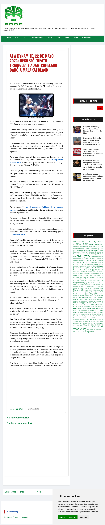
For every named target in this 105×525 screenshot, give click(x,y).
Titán (92, 325)
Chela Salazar (96, 258)
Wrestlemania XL (79, 331)
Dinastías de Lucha (84, 266)
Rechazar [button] (72, 517)
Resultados (98, 303)
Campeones (86, 37)
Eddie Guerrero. (80, 268)
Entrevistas (76, 271)
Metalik (83, 294)
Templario (94, 321)
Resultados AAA (77, 305)
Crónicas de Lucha (95, 262)
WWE (50, 37)
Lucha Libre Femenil (86, 288)
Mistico (97, 294)
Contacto (25, 517)
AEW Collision (94, 244)
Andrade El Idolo (91, 248)
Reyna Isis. (93, 310)
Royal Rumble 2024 (89, 316)
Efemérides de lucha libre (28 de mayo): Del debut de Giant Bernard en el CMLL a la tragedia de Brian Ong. (92, 165)
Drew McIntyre (98, 266)
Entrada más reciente (14, 492)
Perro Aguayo (97, 299)
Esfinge (84, 271)
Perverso (75, 301)
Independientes (37, 37)
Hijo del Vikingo (84, 279)
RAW (74, 303)
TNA (86, 321)
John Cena (90, 283)
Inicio (9, 37)
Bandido (91, 252)
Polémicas (98, 301)
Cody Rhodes (80, 262)
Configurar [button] (83, 517)
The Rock (96, 323)
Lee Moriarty (97, 284)
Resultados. (84, 310)
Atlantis (83, 252)
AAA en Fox (100, 241)
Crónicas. (75, 264)
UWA (98, 325)
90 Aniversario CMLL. (79, 241)
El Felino (99, 268)
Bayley (99, 252)
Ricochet (82, 312)
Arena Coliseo (79, 250)
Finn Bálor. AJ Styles (95, 273)
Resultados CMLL (89, 305)
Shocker (99, 319)
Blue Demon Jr (84, 254)
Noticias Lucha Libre (85, 299)
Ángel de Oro (90, 332)
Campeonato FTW (17, 234)
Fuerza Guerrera (77, 275)
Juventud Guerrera (84, 284)
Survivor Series (77, 321)
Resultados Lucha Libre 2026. (92, 306)
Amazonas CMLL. (95, 246)
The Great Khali (86, 323)
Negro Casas (92, 297)
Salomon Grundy (78, 317)
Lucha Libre (90, 286)
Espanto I (93, 271)
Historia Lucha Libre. (94, 281)
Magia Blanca (91, 292)
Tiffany (85, 325)
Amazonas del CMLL (79, 248)
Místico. (75, 297)
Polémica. (90, 301)
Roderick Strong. (84, 314)
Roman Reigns (96, 314)
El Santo (89, 270)
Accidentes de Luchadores (80, 246)
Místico (97, 295)
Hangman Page (81, 277)
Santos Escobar (79, 319)
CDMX (93, 254)
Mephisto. (76, 294)
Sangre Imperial (98, 317)
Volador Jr (90, 327)
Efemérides (90, 268)
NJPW (67, 37)
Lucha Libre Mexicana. (92, 290)
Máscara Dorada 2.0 (86, 295)
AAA (25, 37)
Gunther (100, 275)
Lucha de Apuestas (79, 292)
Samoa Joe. (88, 317)
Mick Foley (90, 294)
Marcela (99, 292)
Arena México (91, 250)
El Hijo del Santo (78, 270)
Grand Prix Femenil (90, 275)
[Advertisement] (20, 66)
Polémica (83, 301)
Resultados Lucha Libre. (82, 308)
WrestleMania (99, 329)
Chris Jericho (90, 260)
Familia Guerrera (83, 273)
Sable (99, 316)
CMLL (17, 37)
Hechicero (92, 277)
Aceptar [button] (62, 517)
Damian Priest (91, 264)
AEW (58, 37)
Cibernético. (100, 260)
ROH (80, 303)
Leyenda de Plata (78, 286)
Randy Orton (88, 303)
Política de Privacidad (12, 517)
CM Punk (100, 254)
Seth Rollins (90, 319)
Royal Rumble (77, 316)
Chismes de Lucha (78, 260)
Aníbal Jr (100, 248)
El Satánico (98, 270)
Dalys (82, 264)
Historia (94, 279)
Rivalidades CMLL (93, 312)
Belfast (75, 254)
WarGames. (90, 329)
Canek (86, 258)
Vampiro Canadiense (79, 327)
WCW (76, 37)
